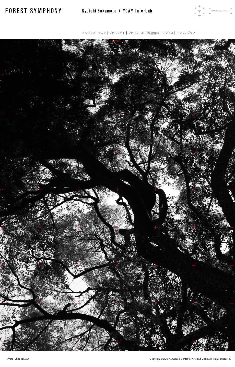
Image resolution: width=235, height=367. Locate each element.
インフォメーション (94, 33)
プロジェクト (117, 33)
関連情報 (153, 33)
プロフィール (136, 33)
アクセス (168, 33)
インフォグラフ (185, 33)
